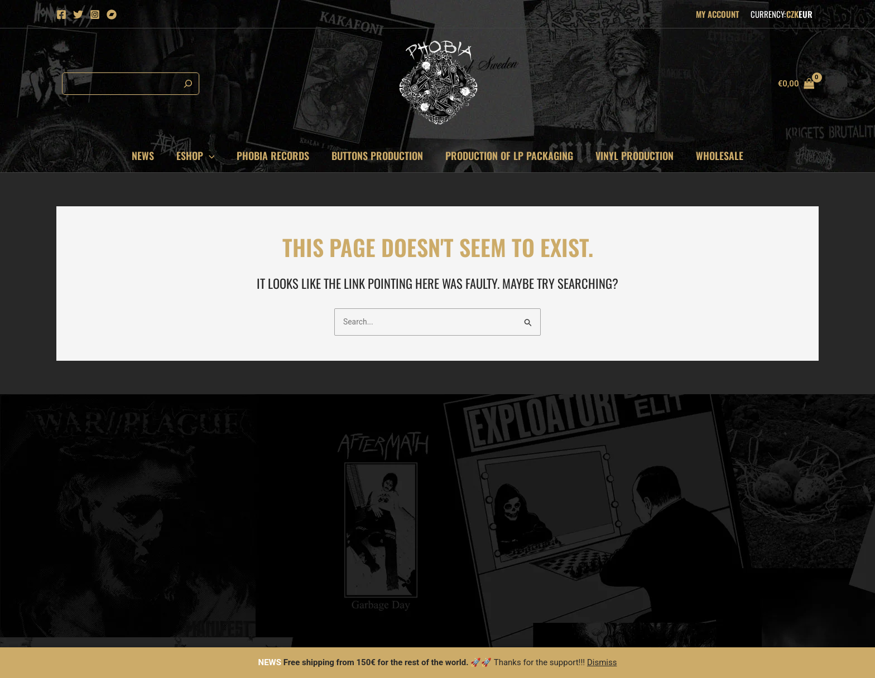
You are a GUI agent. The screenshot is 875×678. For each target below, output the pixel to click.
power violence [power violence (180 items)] (683, 549)
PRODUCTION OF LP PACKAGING (507, 155)
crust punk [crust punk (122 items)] (676, 487)
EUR (805, 14)
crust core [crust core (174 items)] (717, 528)
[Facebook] (61, 14)
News (149, 155)
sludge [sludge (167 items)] (668, 528)
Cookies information (486, 441)
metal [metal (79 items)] (666, 446)
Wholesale (713, 155)
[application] (213, 155)
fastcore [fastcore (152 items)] (729, 508)
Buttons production (377, 155)
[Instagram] (95, 14)
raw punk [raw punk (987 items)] (672, 590)
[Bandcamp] (112, 14)
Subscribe (339, 538)
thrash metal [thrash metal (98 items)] (757, 466)
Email (263, 488)
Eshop (200, 155)
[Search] (185, 83)
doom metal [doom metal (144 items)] (676, 508)
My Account (717, 14)
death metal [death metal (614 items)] (676, 569)
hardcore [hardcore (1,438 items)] (762, 590)
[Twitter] (78, 14)
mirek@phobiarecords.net (103, 441)
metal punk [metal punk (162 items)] (781, 508)
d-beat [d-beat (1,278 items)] (717, 590)
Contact (465, 455)
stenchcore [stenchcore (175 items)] (774, 528)
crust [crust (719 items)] (724, 569)
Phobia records (275, 155)
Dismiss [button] (602, 662)
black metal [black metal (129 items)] (733, 487)
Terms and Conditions (489, 469)
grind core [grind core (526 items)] (746, 549)
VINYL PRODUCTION (630, 155)
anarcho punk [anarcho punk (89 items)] (717, 446)
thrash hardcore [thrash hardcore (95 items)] (686, 466)
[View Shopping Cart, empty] (796, 84)
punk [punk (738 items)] (761, 569)
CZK (792, 14)
